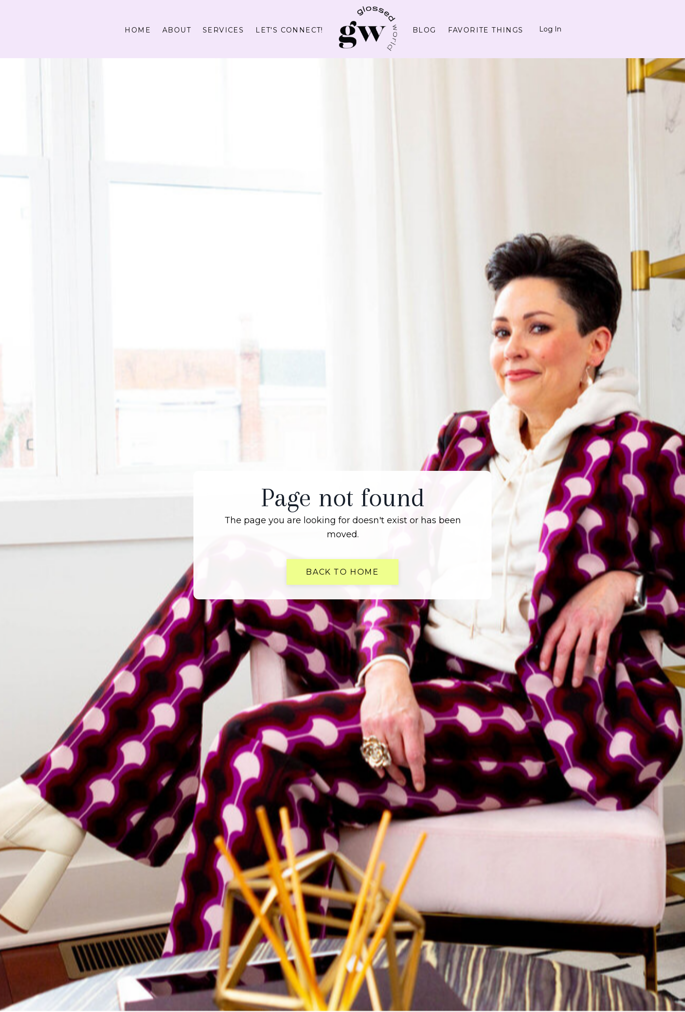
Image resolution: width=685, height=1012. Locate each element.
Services (223, 30)
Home (138, 30)
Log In (550, 29)
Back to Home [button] (342, 572)
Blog (424, 30)
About (176, 30)
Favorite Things (486, 30)
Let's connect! (289, 30)
